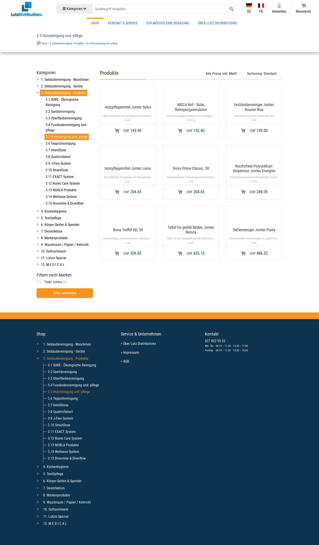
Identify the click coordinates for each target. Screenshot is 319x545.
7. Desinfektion (51, 231)
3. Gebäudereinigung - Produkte (63, 93)
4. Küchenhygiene (53, 211)
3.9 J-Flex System (58, 163)
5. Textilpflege (51, 218)
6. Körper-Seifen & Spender (60, 225)
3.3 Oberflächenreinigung (64, 118)
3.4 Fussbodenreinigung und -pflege (73, 385)
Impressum (131, 352)
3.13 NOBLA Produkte (61, 190)
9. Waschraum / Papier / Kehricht (65, 245)
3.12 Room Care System (63, 183)
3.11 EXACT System (60, 177)
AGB (126, 361)
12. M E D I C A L (53, 265)
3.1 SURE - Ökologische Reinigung (72, 365)
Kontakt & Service (123, 23)
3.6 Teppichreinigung (61, 143)
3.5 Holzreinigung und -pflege (67, 137)
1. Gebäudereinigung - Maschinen (65, 79)
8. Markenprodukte (54, 238)
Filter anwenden (64, 293)
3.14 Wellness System (61, 197)
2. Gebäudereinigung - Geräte (62, 86)
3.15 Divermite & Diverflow (64, 203)
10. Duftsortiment (53, 251)
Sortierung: (261, 73)
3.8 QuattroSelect (58, 157)
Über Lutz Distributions (217, 23)
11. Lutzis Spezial (53, 258)
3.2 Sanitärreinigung (60, 111)
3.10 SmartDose (57, 170)
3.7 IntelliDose (56, 150)
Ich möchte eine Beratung (168, 23)
